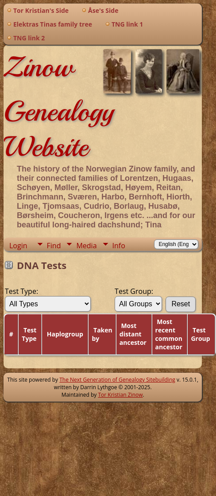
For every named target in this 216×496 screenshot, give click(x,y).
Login (18, 245)
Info (118, 245)
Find (54, 245)
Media (86, 245)
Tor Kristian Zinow (120, 394)
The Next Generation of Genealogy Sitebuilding (117, 379)
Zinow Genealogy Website (59, 106)
